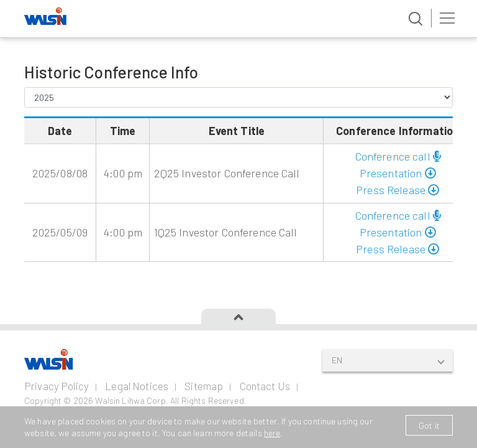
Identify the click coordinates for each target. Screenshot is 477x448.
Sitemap (203, 386)
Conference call (397, 156)
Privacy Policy (56, 386)
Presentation (398, 173)
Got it (429, 425)
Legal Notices (136, 386)
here (272, 432)
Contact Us (265, 386)
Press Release (397, 190)
